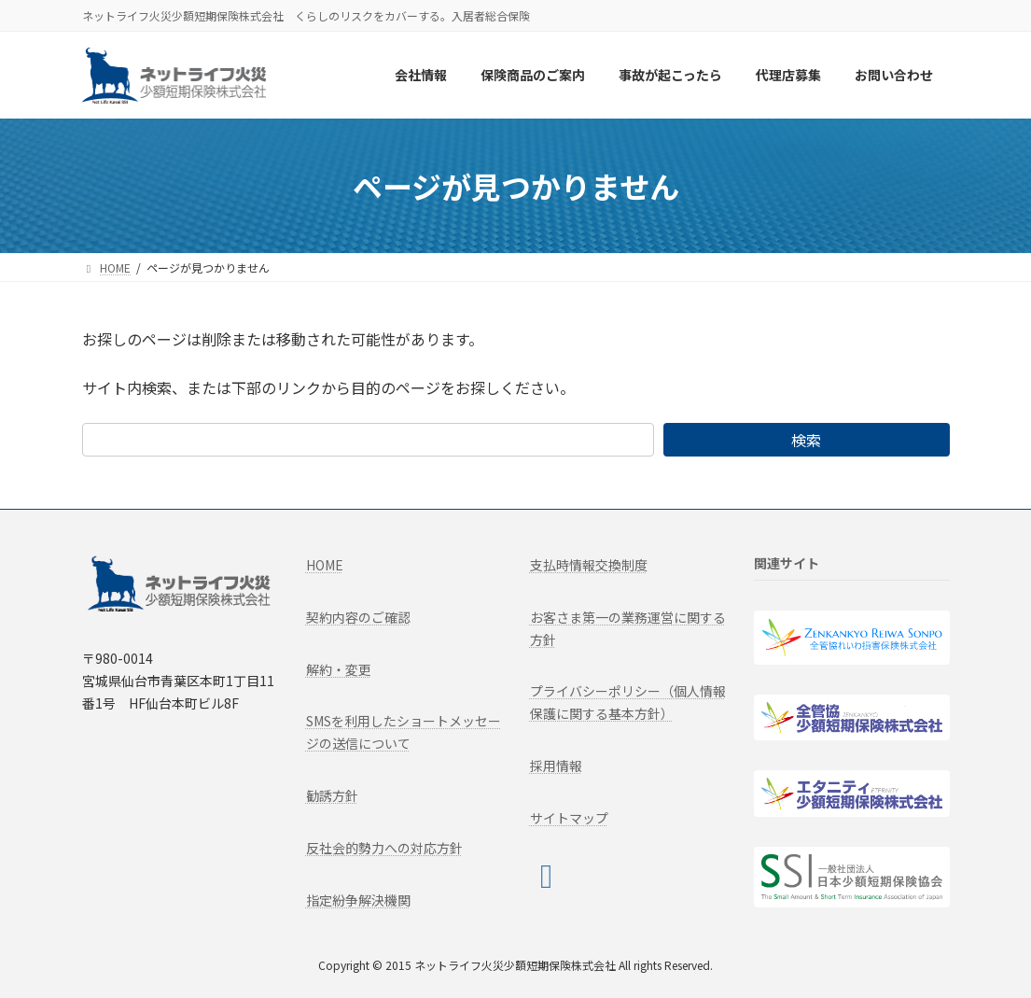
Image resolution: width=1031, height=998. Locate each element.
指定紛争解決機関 (358, 899)
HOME (324, 564)
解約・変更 (338, 668)
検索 (806, 440)
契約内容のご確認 (358, 617)
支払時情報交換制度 (589, 564)
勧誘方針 (332, 795)
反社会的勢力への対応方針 (384, 847)
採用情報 (556, 765)
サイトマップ (569, 817)
